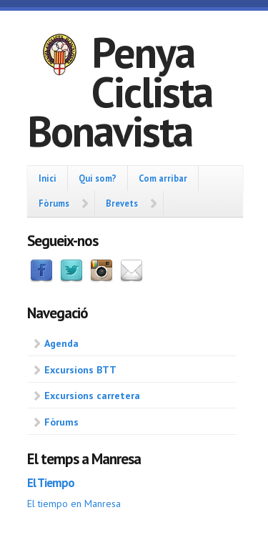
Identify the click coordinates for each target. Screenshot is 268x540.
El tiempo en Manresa (74, 503)
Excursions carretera (92, 395)
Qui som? (97, 178)
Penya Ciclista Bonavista (119, 91)
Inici (47, 178)
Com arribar (163, 178)
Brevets (122, 203)
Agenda (61, 343)
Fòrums (54, 203)
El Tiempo (50, 483)
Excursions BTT (80, 369)
